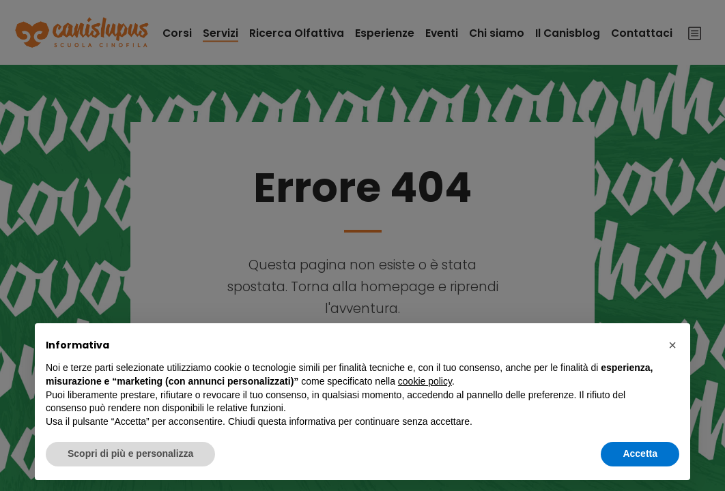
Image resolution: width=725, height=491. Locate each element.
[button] (672, 345)
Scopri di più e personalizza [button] (130, 453)
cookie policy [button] (425, 381)
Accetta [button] (640, 453)
